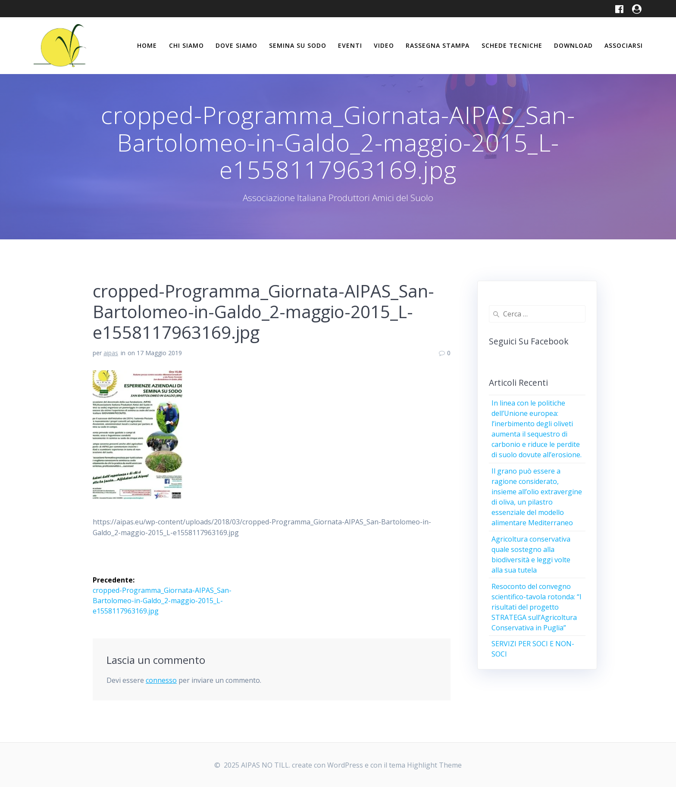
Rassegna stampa (437, 45)
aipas (110, 353)
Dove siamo (236, 45)
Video (384, 45)
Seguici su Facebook (529, 341)
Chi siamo (186, 45)
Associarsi (623, 45)
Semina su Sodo (297, 45)
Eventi (350, 45)
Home (147, 45)
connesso (161, 680)
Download (573, 45)
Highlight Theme (434, 765)
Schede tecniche (512, 45)
